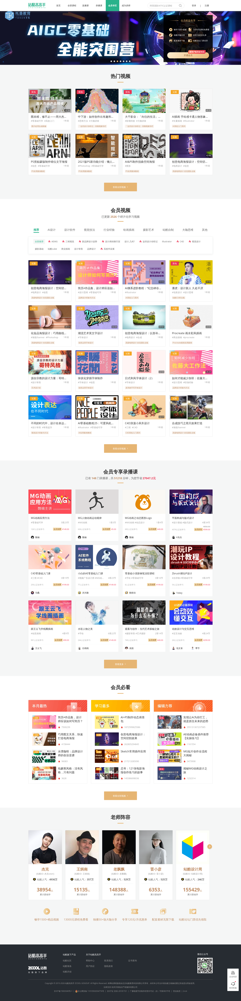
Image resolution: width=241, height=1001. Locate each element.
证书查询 (132, 961)
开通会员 (195, 54)
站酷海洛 (67, 966)
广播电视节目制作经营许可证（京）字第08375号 (151, 991)
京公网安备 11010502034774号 (92, 991)
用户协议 (90, 966)
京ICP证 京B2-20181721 (118, 991)
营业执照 (176, 991)
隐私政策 (108, 966)
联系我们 (108, 961)
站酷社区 (67, 961)
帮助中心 (90, 961)
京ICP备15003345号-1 (64, 991)
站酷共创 (67, 972)
